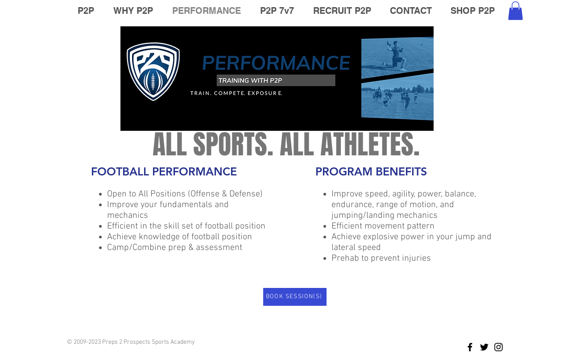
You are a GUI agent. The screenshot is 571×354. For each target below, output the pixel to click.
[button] (515, 10)
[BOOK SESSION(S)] (295, 297)
